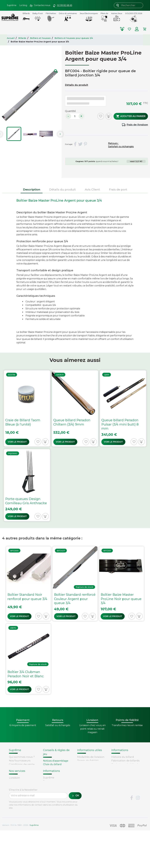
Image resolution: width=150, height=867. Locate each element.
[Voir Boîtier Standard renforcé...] (75, 583)
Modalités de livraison (90, 756)
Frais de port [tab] (118, 189)
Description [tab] (31, 189)
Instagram (138, 835)
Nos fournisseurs (19, 760)
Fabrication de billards (125, 760)
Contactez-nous (19, 779)
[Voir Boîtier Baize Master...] (121, 583)
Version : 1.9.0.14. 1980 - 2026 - (20, 862)
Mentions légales (20, 775)
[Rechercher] (128, 5)
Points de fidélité (88, 760)
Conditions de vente (22, 764)
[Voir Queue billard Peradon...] (75, 408)
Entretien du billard (54, 774)
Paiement (15, 814)
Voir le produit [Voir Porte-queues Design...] (17, 516)
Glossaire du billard (123, 771)
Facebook (131, 835)
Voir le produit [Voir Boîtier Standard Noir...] (19, 616)
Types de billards (122, 768)
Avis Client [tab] (92, 189)
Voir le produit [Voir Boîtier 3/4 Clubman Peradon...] (19, 689)
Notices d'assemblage (55, 760)
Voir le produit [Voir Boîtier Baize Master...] (112, 616)
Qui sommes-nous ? (22, 756)
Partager (75, 144)
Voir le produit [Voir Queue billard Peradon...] (65, 441)
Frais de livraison (137, 124)
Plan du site (16, 783)
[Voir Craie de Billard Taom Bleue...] (27, 408)
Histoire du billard (122, 756)
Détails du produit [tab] (62, 189)
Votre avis (116, 775)
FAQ (11, 799)
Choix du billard (52, 764)
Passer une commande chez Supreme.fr (88, 768)
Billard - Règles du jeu (56, 778)
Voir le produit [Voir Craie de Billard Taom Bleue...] (17, 441)
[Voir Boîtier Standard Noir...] (28, 583)
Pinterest (85, 144)
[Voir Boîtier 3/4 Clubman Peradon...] (28, 658)
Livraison (14, 796)
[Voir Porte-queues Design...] (27, 485)
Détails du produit (76, 85)
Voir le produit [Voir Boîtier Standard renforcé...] (66, 616)
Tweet (80, 144)
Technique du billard (124, 764)
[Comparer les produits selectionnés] (123, 29)
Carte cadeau (17, 811)
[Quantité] (75, 116)
